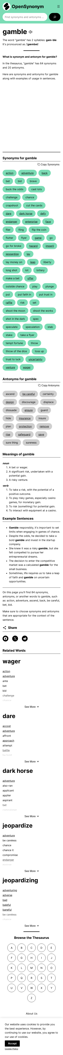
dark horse (25, 213)
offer (30, 278)
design (10, 402)
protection (25, 426)
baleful (7, 904)
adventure (27, 173)
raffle (9, 302)
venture (10, 367)
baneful (7, 909)
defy (43, 213)
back (45, 173)
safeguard (24, 434)
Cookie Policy (11, 1050)
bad (5, 900)
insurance (25, 418)
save (41, 434)
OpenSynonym (28, 6)
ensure (29, 410)
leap (32, 262)
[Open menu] (58, 6)
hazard (33, 246)
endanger (11, 221)
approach (8, 740)
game (38, 237)
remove (44, 426)
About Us (31, 1013)
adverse (7, 895)
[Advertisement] (31, 116)
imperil (50, 246)
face (48, 221)
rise (8, 434)
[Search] (54, 17)
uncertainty (35, 359)
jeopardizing (20, 880)
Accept (12, 1045)
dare (8, 213)
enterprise (31, 221)
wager (27, 367)
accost (7, 726)
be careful (28, 394)
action (9, 173)
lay (28, 254)
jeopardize (12, 254)
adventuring (10, 890)
